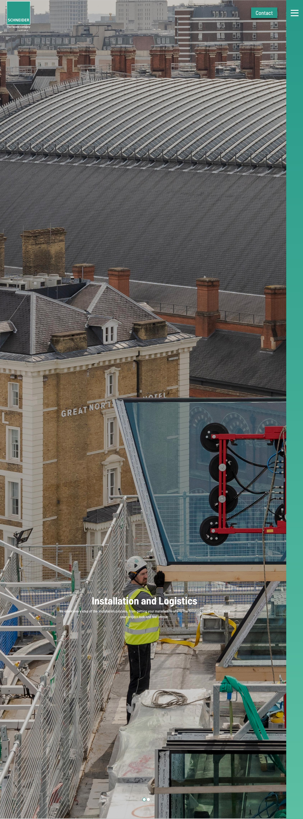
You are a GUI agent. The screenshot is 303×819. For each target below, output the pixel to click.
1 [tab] (144, 799)
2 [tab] (148, 799)
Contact (264, 12)
